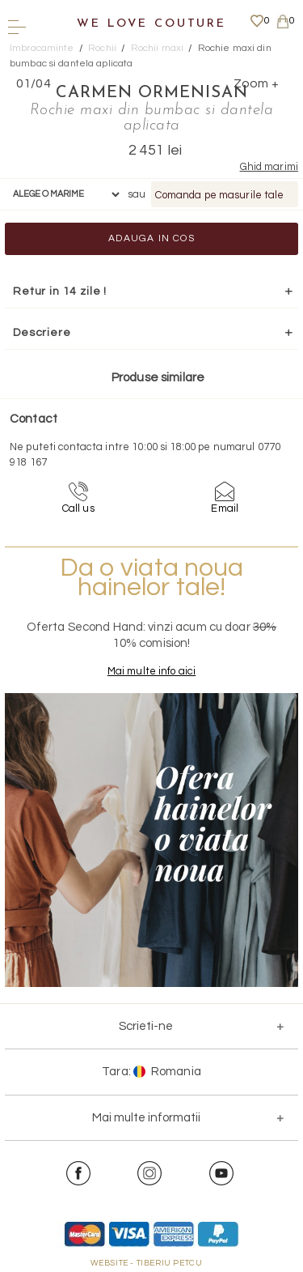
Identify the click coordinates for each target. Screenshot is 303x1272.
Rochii (102, 48)
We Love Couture (151, 24)
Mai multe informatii (146, 1118)
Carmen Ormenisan (152, 93)
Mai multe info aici (151, 671)
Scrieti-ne (146, 1026)
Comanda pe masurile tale (219, 195)
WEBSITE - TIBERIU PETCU (146, 1263)
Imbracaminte (42, 48)
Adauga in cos (151, 238)
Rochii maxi (157, 48)
